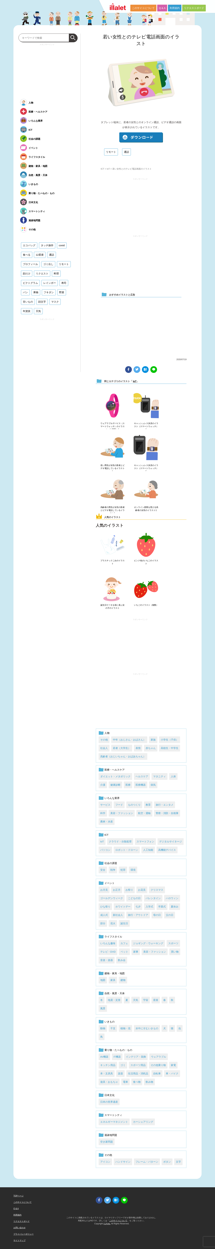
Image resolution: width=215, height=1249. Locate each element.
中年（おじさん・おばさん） (129, 739)
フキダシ (49, 292)
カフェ (124, 943)
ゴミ (122, 1065)
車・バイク (172, 1073)
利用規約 (175, 8)
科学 (102, 813)
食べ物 (137, 1081)
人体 (173, 776)
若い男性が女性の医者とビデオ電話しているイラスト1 (112, 468)
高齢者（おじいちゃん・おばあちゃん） (123, 756)
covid (62, 245)
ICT (102, 169)
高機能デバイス (167, 849)
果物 (35, 292)
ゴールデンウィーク (111, 898)
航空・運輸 (144, 813)
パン (25, 292)
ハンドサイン (123, 1161)
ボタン (167, 1161)
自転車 (157, 1073)
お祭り (129, 889)
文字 (178, 1161)
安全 (102, 869)
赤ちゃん (151, 748)
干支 (112, 1028)
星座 (155, 1000)
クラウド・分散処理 (120, 841)
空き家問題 (106, 1141)
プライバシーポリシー (23, 1234)
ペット (124, 951)
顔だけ (26, 273)
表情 (138, 748)
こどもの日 (134, 898)
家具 (112, 980)
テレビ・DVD (108, 951)
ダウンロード (141, 137)
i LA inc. (107, 1223)
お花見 (142, 889)
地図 (102, 980)
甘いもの (28, 301)
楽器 (120, 1073)
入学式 (149, 906)
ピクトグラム (30, 282)
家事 (135, 951)
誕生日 (124, 923)
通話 (126, 151)
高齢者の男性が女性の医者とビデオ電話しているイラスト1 (112, 510)
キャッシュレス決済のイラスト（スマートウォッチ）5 (146, 468)
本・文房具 (106, 1073)
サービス (105, 804)
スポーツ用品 (138, 1065)
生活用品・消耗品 (138, 1073)
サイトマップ (19, 1240)
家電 (173, 1065)
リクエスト (42, 273)
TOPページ (18, 1196)
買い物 (175, 951)
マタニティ (159, 776)
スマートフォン (145, 841)
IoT (108, 169)
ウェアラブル (158, 1056)
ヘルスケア (142, 776)
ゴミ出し (48, 264)
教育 (148, 804)
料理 (56, 273)
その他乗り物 (158, 1065)
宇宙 (145, 1000)
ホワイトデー (123, 906)
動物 (102, 1028)
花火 (112, 923)
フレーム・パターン (147, 1161)
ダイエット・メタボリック (115, 776)
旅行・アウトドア (138, 915)
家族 (153, 739)
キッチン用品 (107, 1065)
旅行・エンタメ (164, 804)
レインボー (49, 282)
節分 (102, 923)
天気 (135, 1000)
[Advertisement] (140, 204)
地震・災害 (114, 1000)
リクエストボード (194, 8)
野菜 (61, 292)
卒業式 (162, 906)
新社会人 (118, 915)
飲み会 (121, 960)
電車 (125, 1081)
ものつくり (134, 804)
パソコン (105, 849)
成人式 (104, 915)
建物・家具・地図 (114, 973)
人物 (107, 733)
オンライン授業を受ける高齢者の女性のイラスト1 (146, 508)
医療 (128, 784)
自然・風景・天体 (114, 993)
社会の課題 (110, 863)
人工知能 (148, 849)
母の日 (157, 915)
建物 (122, 980)
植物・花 (125, 1028)
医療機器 (141, 784)
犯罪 (122, 869)
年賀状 (26, 311)
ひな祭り (105, 906)
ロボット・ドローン (126, 849)
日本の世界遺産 (109, 1101)
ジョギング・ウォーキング (148, 943)
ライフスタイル (113, 936)
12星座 (40, 254)
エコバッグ (29, 245)
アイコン (105, 1161)
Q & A (162, 8)
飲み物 (149, 1081)
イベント (109, 883)
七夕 (138, 906)
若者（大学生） (122, 748)
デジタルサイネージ (170, 841)
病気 (153, 784)
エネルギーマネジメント (114, 1121)
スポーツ (173, 943)
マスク (55, 301)
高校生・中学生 (169, 748)
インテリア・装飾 (136, 1056)
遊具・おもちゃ (109, 1081)
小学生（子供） (169, 739)
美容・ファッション (121, 813)
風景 (102, 1008)
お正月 (116, 889)
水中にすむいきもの (147, 1028)
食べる (26, 254)
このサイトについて (143, 8)
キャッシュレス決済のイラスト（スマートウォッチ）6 (146, 426)
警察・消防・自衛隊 (167, 813)
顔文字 (42, 301)
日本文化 (109, 1095)
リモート (111, 151)
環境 (133, 869)
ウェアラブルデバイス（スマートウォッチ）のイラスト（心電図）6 (112, 426)
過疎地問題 (110, 1135)
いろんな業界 (112, 798)
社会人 (104, 748)
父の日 (169, 915)
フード (119, 804)
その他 (104, 739)
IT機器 (117, 1056)
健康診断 (115, 784)
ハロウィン (172, 898)
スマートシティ (113, 1115)
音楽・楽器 (106, 960)
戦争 (112, 869)
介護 (102, 784)
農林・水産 (106, 821)
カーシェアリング (143, 1121)
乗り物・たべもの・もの (118, 1050)
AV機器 (104, 1056)
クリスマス (157, 889)
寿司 (63, 282)
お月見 (104, 889)
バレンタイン (153, 898)
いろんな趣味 (107, 943)
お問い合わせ (19, 1228)
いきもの (109, 1021)
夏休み (174, 906)
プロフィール (30, 264)
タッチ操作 (47, 245)
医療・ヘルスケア (114, 769)
